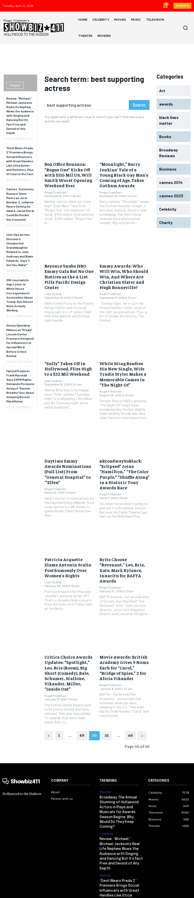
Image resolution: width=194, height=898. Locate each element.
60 (130, 708)
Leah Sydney (53, 284)
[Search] (139, 105)
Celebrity (106, 800)
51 (107, 708)
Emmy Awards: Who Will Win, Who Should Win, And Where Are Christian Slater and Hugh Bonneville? (123, 273)
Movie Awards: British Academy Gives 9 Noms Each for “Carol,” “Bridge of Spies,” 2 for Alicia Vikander (123, 648)
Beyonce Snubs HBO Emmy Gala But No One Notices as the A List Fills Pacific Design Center (68, 270)
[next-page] (142, 709)
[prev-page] (48, 709)
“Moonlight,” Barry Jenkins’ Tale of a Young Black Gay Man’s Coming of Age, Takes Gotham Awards (123, 173)
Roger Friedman (55, 189)
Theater (14, 85)
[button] (185, 28)
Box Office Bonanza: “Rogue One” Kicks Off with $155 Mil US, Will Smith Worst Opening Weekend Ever (65, 173)
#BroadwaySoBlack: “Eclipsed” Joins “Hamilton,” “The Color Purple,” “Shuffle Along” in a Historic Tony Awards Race (124, 464)
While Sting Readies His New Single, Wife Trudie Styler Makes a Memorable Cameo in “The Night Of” (123, 368)
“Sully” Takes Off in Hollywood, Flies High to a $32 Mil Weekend (68, 363)
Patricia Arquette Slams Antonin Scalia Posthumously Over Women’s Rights (67, 556)
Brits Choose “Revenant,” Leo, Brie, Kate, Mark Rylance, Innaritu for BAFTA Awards (124, 556)
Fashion (105, 835)
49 (82, 708)
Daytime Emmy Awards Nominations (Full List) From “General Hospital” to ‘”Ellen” (68, 460)
